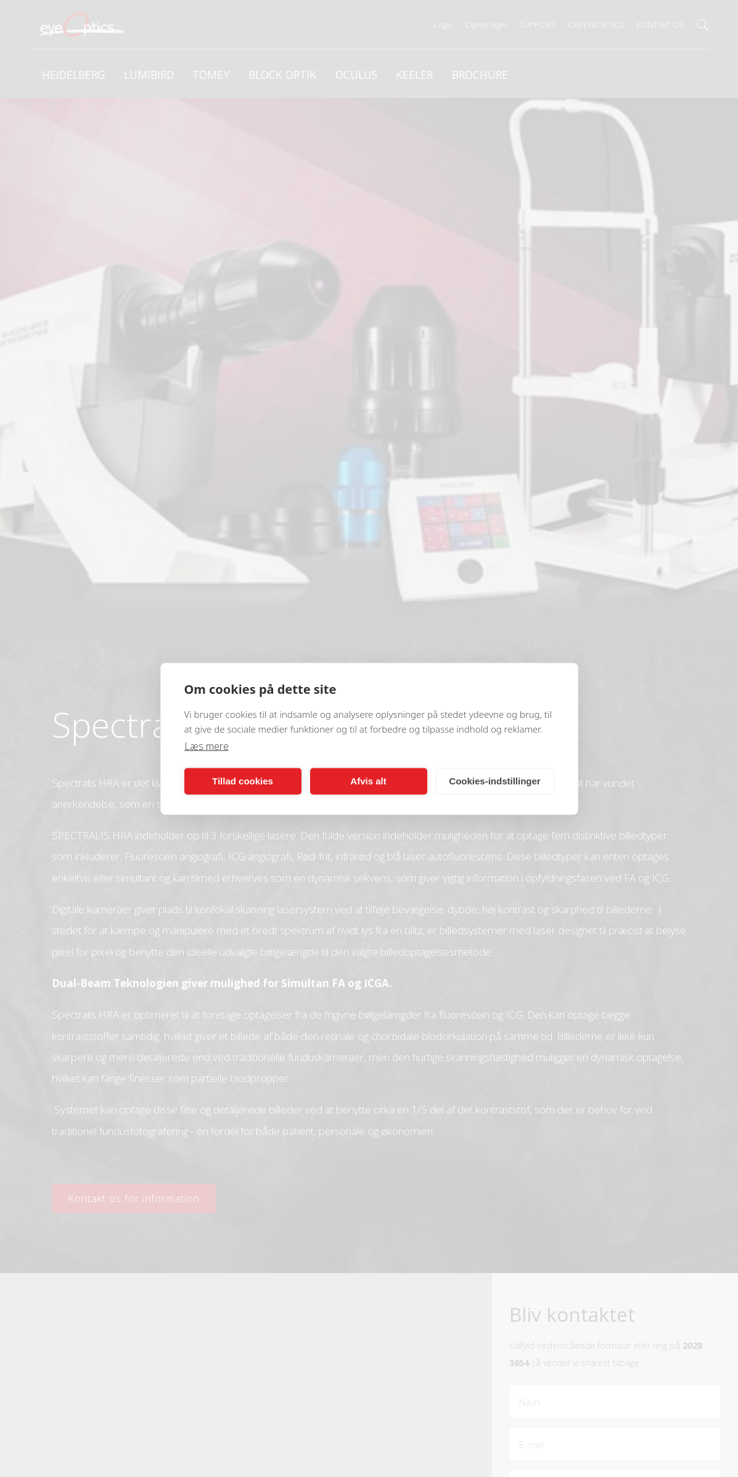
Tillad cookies (242, 781)
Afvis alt (368, 781)
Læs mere (206, 745)
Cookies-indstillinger (494, 781)
